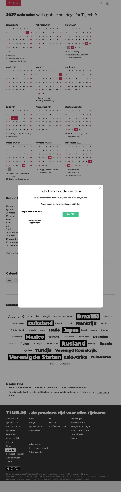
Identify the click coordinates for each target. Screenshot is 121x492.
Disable (70, 214)
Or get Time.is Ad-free (32, 212)
